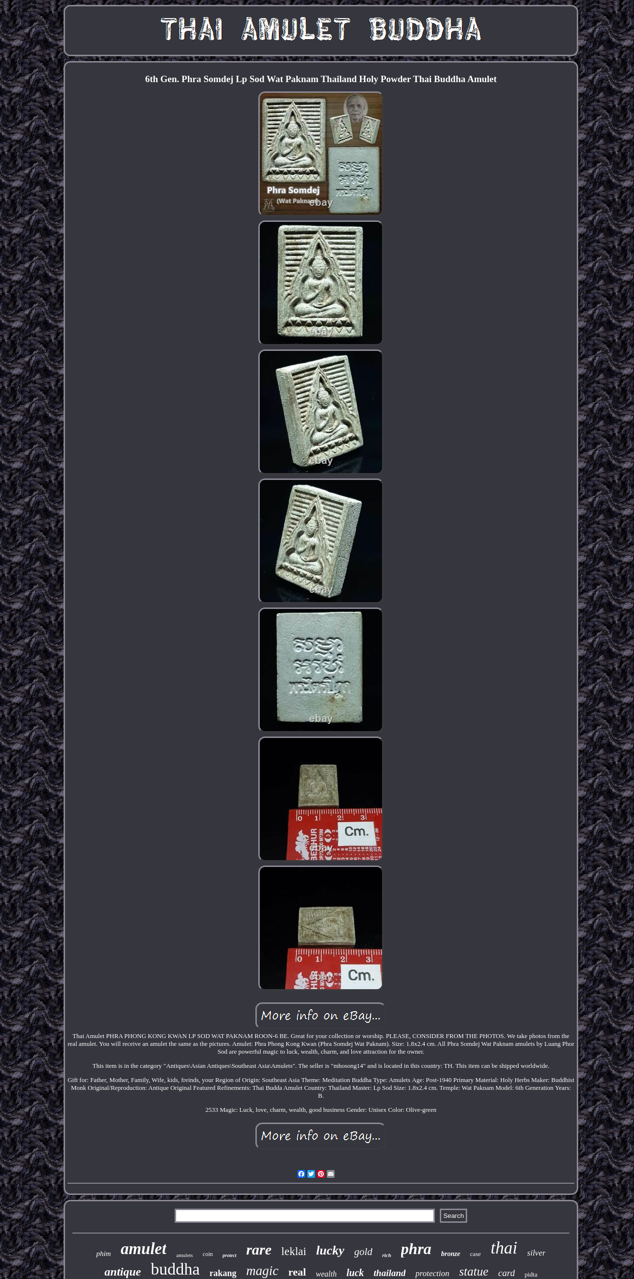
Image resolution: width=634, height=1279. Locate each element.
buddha (175, 1269)
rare (259, 1249)
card (506, 1273)
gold (363, 1251)
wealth (326, 1274)
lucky (330, 1250)
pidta (530, 1274)
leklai (293, 1251)
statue (474, 1271)
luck (355, 1272)
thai (504, 1247)
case (475, 1253)
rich (386, 1255)
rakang (222, 1273)
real (297, 1272)
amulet (144, 1248)
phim (103, 1253)
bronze (450, 1253)
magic (262, 1270)
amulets (184, 1255)
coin (208, 1254)
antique (123, 1271)
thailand (390, 1273)
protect (229, 1255)
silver (536, 1252)
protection (432, 1273)
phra (416, 1248)
